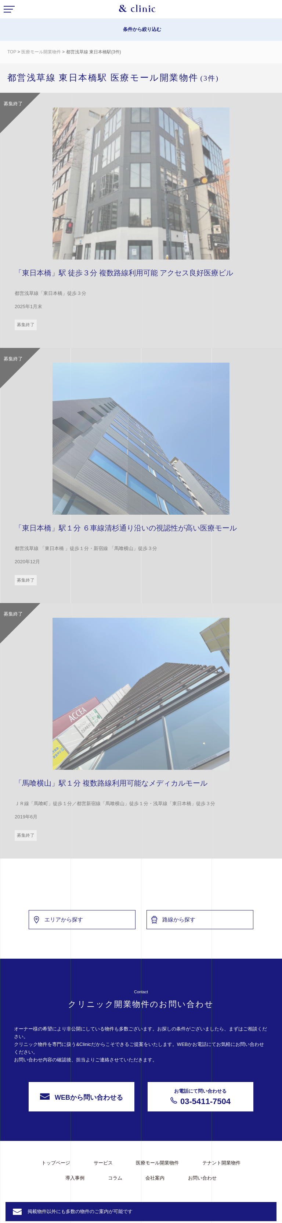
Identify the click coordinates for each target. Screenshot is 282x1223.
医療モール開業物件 (41, 51)
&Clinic (137, 10)
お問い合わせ (202, 1178)
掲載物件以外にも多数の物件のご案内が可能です (80, 1211)
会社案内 (154, 1178)
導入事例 (74, 1178)
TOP (11, 51)
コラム (115, 1178)
